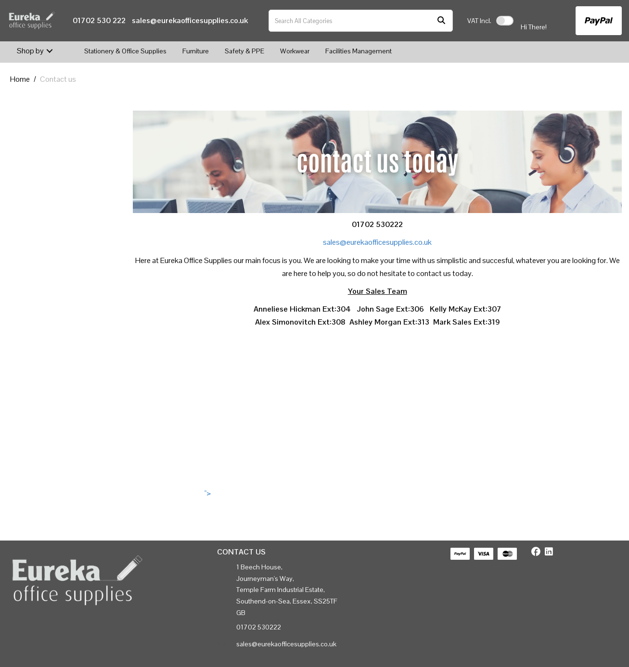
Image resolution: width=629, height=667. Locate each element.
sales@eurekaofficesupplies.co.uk (190, 20)
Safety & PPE (244, 51)
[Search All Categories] (361, 21)
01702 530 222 (99, 20)
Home (20, 79)
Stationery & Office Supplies (125, 51)
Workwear (294, 51)
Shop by (30, 51)
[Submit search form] (441, 21)
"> (377, 493)
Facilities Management (358, 51)
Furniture (195, 51)
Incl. (479, 20)
